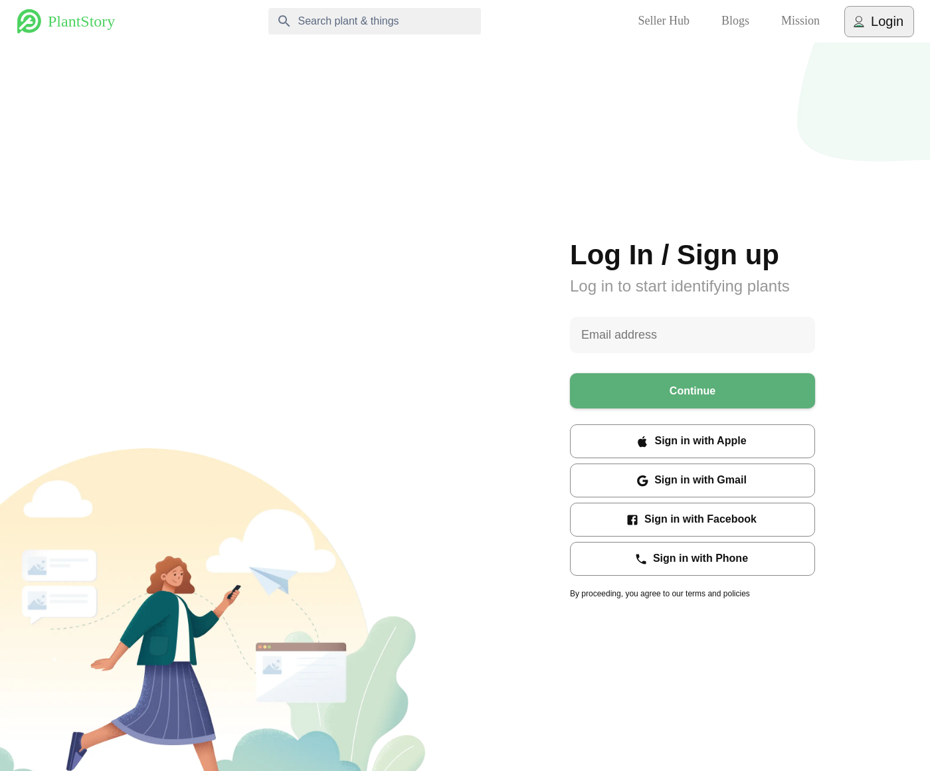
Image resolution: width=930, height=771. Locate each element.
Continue (692, 390)
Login (879, 22)
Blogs (735, 21)
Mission (800, 21)
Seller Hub (664, 21)
